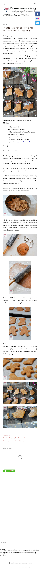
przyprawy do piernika (23, 142)
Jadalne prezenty (8, 441)
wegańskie (24, 441)
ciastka (28, 438)
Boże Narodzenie (20, 438)
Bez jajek (11, 438)
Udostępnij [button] (6, 435)
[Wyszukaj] (35, 3)
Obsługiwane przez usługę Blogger (20, 563)
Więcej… (25, 15)
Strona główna (11, 15)
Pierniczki (17, 441)
